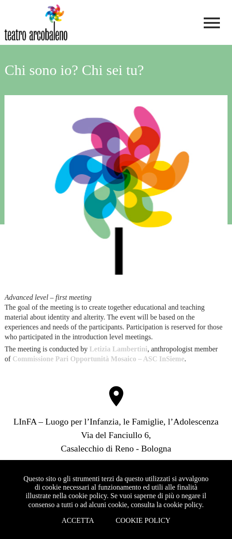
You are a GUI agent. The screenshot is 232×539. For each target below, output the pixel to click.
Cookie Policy (143, 520)
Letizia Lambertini (118, 349)
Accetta (77, 520)
